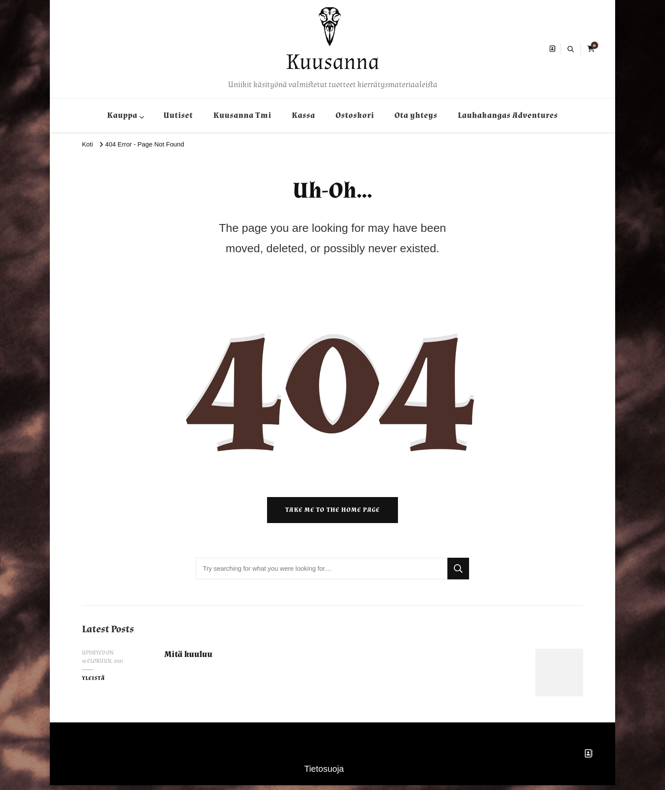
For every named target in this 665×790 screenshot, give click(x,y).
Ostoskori (355, 115)
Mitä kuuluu (190, 659)
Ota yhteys (415, 115)
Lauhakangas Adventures (508, 115)
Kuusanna (333, 61)
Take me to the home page (332, 514)
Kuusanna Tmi (242, 115)
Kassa (303, 115)
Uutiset (178, 115)
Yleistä (93, 682)
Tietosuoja (324, 773)
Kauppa (122, 115)
